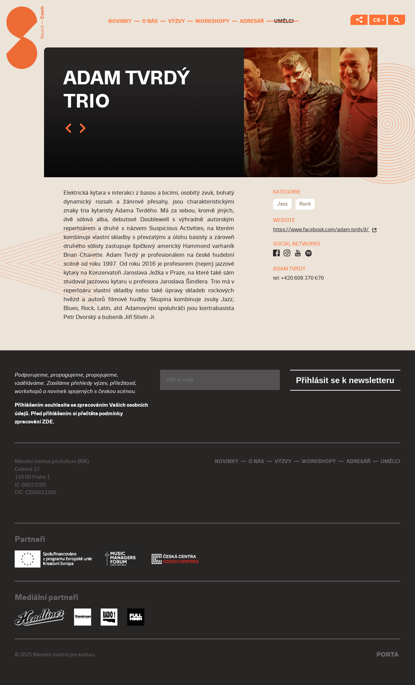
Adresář (252, 21)
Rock (305, 204)
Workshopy (212, 21)
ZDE (47, 422)
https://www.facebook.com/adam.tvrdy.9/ (324, 230)
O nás (150, 21)
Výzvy (176, 21)
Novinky (120, 21)
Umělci (284, 21)
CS (376, 20)
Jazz (282, 204)
